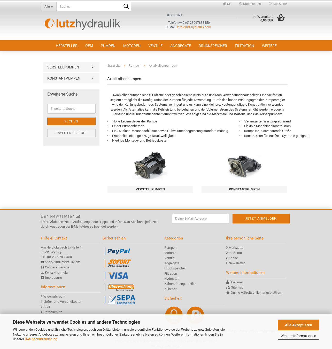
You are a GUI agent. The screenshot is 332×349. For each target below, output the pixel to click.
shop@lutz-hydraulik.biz (62, 262)
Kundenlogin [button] (250, 4)
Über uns (236, 282)
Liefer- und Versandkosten (62, 302)
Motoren (132, 46)
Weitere (269, 46)
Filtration (244, 46)
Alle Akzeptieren (298, 325)
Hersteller (67, 46)
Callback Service (57, 267)
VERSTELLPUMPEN (63, 67)
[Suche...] (48, 6)
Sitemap (237, 287)
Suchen (71, 121)
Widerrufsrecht (54, 296)
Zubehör (170, 289)
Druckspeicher (213, 46)
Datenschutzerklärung (41, 339)
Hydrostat (171, 279)
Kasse (233, 258)
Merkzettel (278, 4)
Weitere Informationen (298, 336)
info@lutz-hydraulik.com (194, 27)
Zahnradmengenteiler (180, 284)
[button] (227, 4)
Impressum (53, 278)
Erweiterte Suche (71, 133)
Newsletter (237, 263)
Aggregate (180, 46)
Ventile (155, 46)
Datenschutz (52, 312)
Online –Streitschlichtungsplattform (257, 292)
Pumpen (108, 46)
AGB (46, 307)
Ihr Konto (235, 253)
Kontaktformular (57, 272)
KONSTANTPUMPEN (63, 78)
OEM (89, 46)
